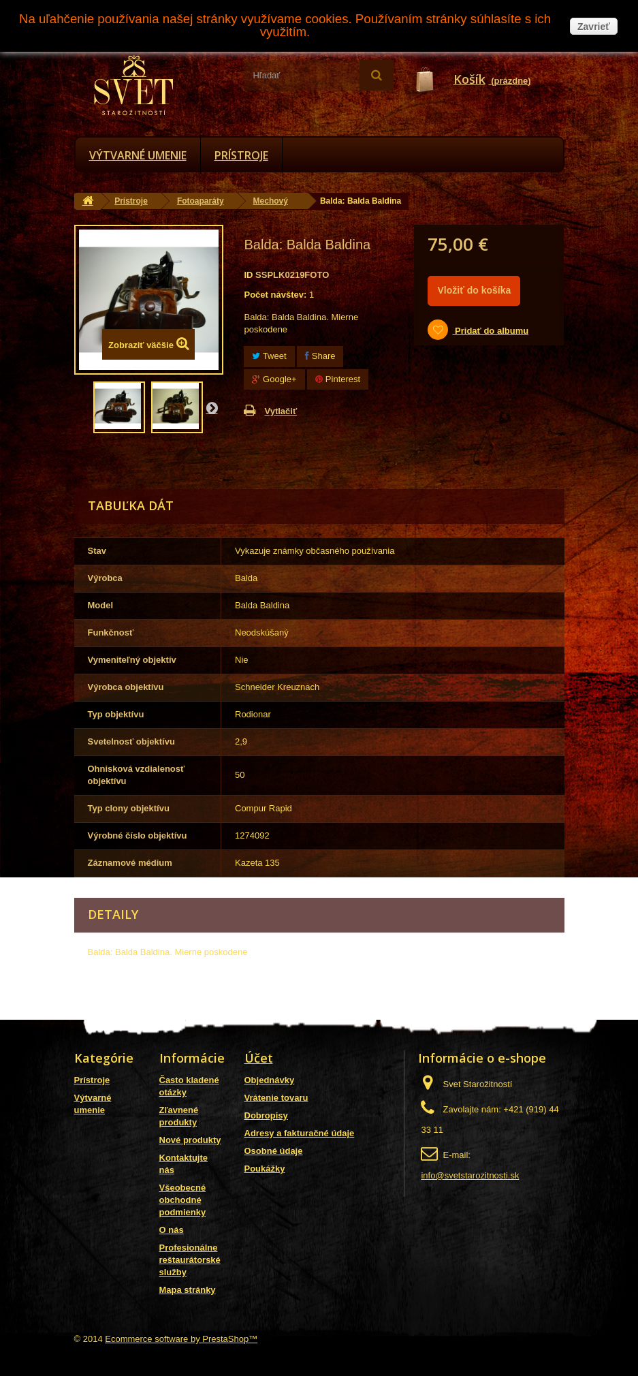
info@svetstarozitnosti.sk (470, 1175)
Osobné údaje (273, 1151)
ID (248, 275)
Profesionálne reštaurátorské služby (190, 1259)
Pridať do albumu (490, 331)
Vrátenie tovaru (276, 1098)
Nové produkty (190, 1140)
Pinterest (337, 379)
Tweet (269, 356)
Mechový (270, 201)
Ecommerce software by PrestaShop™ (181, 1339)
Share (320, 356)
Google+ (274, 379)
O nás (171, 1230)
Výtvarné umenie (138, 155)
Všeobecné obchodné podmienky (182, 1200)
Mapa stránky (187, 1290)
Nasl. (212, 407)
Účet (258, 1058)
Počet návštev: (275, 295)
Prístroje (241, 155)
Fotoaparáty (200, 201)
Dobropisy (266, 1115)
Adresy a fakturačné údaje (299, 1133)
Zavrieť (593, 26)
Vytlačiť (280, 411)
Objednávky (269, 1080)
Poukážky (264, 1168)
